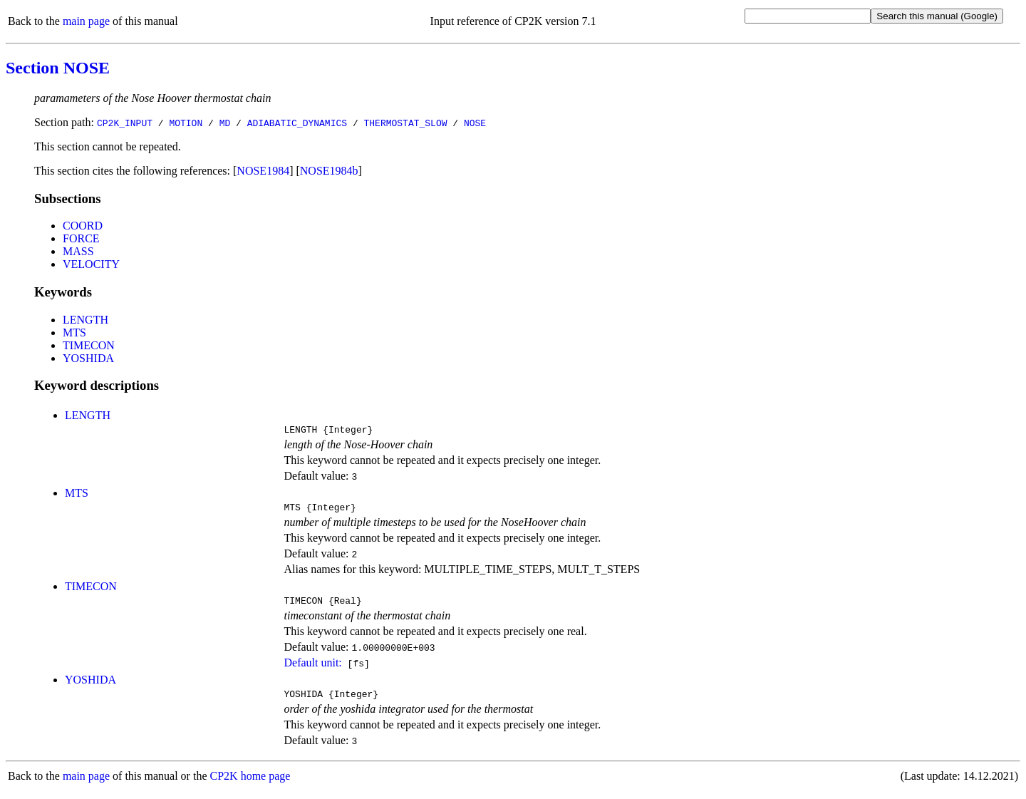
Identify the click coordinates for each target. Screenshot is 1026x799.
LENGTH (85, 320)
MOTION (185, 122)
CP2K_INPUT (124, 122)
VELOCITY (91, 264)
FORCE (81, 238)
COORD (83, 226)
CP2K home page (250, 784)
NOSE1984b (329, 171)
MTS (74, 332)
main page (86, 21)
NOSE (475, 122)
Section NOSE (58, 67)
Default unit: (312, 669)
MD (225, 122)
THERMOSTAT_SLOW (405, 122)
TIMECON (89, 345)
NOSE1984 (263, 171)
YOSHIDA (88, 358)
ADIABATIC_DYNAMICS (297, 122)
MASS (78, 251)
